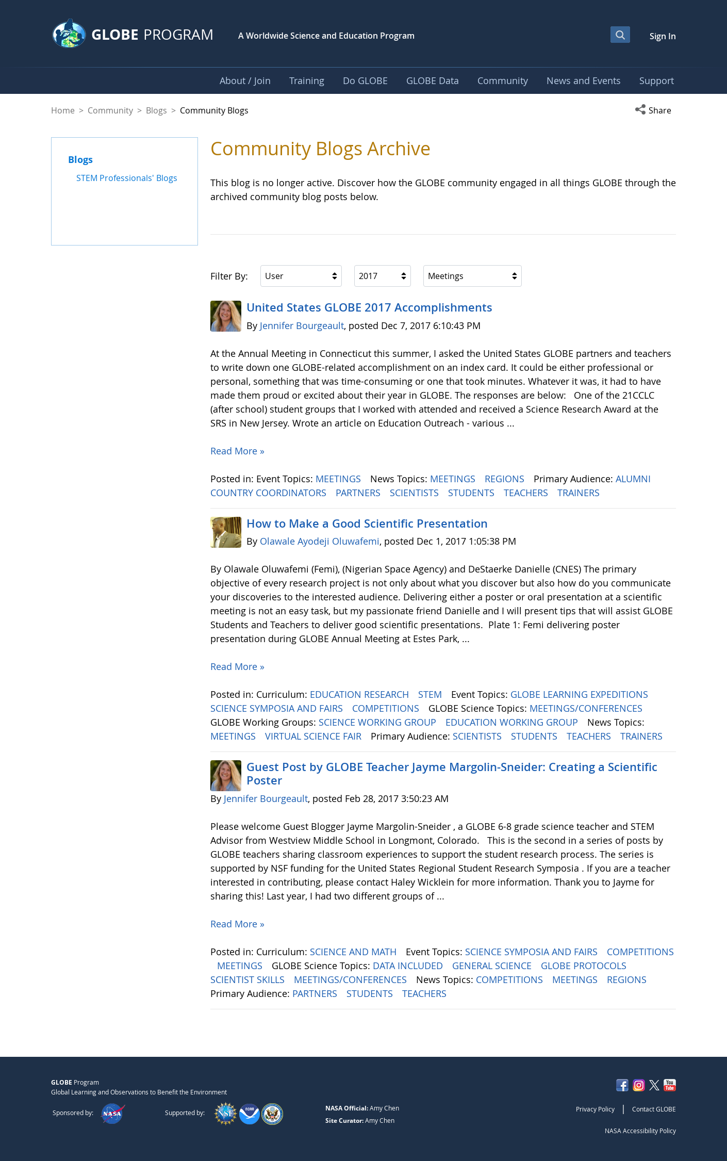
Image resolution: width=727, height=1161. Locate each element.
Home (63, 110)
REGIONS (506, 478)
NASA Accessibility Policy (640, 1130)
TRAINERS (579, 492)
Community (110, 110)
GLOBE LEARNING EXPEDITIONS (580, 694)
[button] (655, 110)
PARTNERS (359, 492)
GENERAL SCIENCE (493, 965)
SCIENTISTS (415, 492)
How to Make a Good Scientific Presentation (367, 523)
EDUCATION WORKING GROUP (513, 722)
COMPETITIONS (387, 708)
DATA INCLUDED (409, 965)
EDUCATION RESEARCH (360, 694)
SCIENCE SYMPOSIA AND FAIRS (277, 708)
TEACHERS (527, 492)
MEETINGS (340, 478)
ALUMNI (634, 478)
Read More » (237, 451)
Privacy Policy (595, 1109)
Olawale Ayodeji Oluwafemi (319, 541)
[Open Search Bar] (620, 34)
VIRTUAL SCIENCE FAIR (314, 736)
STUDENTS (472, 492)
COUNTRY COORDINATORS (269, 492)
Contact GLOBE (654, 1109)
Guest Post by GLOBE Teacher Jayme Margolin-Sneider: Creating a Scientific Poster (451, 773)
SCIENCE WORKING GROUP (379, 722)
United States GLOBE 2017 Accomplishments (369, 307)
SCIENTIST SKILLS (248, 979)
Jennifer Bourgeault (302, 325)
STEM (431, 694)
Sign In (663, 36)
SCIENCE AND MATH (354, 951)
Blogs (156, 110)
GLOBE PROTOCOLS (585, 965)
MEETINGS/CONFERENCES (587, 708)
